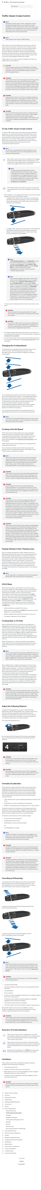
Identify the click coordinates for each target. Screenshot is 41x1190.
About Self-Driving (11, 1110)
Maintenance (8, 1142)
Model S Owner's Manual (11, 1093)
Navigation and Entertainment (12, 1137)
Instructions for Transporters (12, 1146)
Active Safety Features (10, 1130)
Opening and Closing (10, 1097)
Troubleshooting (9, 1150)
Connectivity (8, 1104)
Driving (6, 1106)
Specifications (8, 1144)
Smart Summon (10, 1126)
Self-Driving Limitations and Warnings (15, 1128)
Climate (7, 1135)
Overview (7, 1095)
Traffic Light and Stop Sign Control (15, 1119)
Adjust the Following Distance (26, 439)
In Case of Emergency (10, 1148)
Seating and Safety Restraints (12, 1102)
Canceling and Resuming (28, 339)
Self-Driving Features (10, 1108)
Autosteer (21, 264)
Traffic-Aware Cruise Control (14, 1113)
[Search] (21, 6)
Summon (8, 1124)
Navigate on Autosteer (11, 1117)
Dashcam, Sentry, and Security (12, 1133)
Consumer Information (10, 1153)
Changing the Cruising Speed (18, 181)
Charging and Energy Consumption (14, 1139)
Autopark (8, 1122)
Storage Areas (8, 1099)
